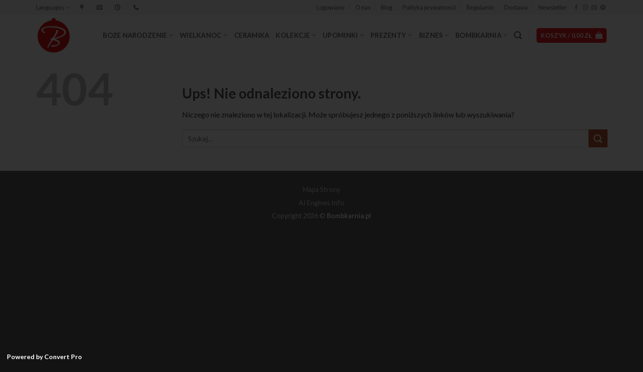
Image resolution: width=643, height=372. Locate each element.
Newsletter (552, 7)
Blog (386, 7)
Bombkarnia (481, 35)
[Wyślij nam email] (594, 8)
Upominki (343, 35)
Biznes (434, 35)
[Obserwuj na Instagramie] (585, 8)
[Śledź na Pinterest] (603, 8)
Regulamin (480, 7)
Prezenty (392, 35)
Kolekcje (296, 35)
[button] (331, 7)
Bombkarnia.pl (349, 216)
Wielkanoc (204, 35)
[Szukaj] (518, 35)
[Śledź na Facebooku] (576, 8)
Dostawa (516, 7)
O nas (363, 7)
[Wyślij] (598, 138)
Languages (53, 7)
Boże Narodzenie (138, 35)
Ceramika (251, 35)
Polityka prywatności (429, 7)
